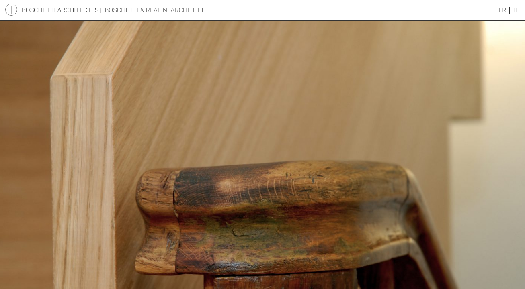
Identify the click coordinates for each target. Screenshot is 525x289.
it (516, 10)
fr (502, 10)
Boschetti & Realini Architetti (155, 10)
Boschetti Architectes (60, 10)
